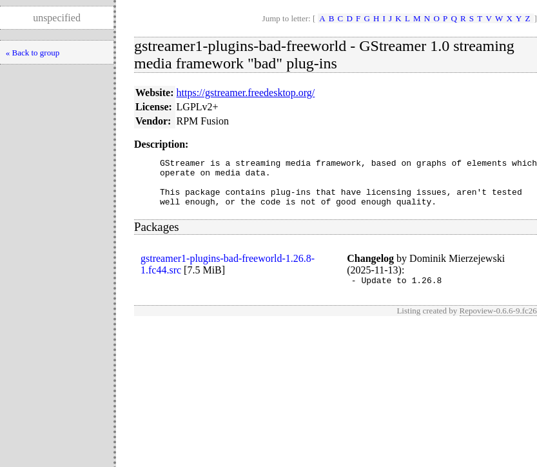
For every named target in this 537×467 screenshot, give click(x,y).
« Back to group (32, 52)
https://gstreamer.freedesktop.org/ (246, 92)
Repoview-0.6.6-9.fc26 (498, 322)
